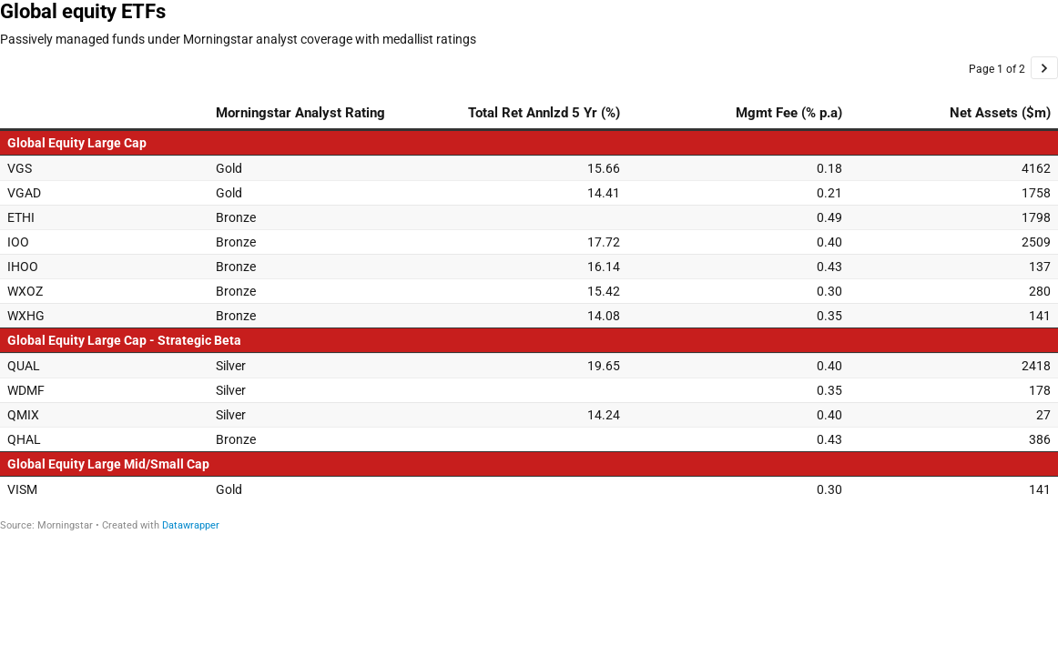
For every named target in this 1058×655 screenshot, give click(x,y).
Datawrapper (190, 525)
